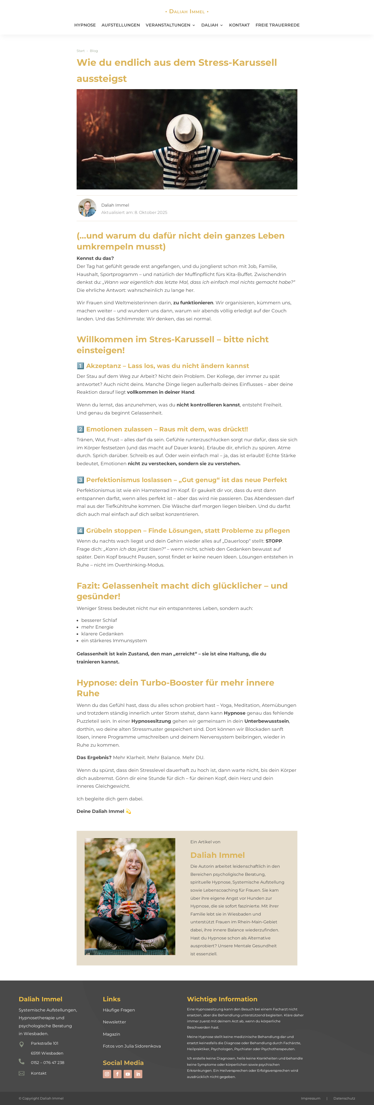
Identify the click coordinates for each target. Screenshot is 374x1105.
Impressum (310, 1098)
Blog (94, 51)
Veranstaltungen (168, 25)
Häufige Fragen (119, 1010)
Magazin (111, 1034)
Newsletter (114, 1022)
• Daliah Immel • (187, 11)
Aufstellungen (121, 25)
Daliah (209, 25)
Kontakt (239, 25)
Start (81, 51)
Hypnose (85, 25)
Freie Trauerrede (278, 25)
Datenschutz (344, 1098)
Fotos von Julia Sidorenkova (132, 1046)
